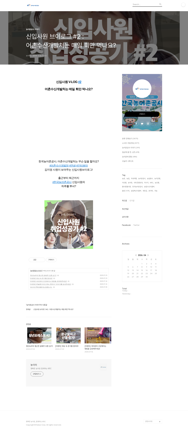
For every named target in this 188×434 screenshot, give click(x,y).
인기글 (132, 201)
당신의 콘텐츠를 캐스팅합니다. (41, 287)
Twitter (136, 225)
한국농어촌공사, (137, 187)
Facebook (126, 225)
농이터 (34, 364)
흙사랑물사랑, (126, 187)
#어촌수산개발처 (59, 165)
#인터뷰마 (82, 165)
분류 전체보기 (130, 138)
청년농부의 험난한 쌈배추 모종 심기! (43, 275)
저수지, (146, 183)
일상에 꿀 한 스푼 (130, 152)
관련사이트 (149, 421)
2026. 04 (142, 255)
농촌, (123, 179)
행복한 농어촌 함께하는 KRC (41, 368)
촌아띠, (151, 191)
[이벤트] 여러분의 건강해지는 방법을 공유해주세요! (48, 281)
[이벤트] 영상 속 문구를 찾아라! (41, 278)
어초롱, (124, 183)
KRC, (152, 183)
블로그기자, (126, 191)
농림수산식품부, (149, 187)
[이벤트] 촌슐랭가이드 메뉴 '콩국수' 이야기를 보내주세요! (50, 284)
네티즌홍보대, (138, 183)
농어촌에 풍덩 (129, 157)
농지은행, (157, 179)
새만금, (145, 191)
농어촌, (130, 183)
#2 (79, 82)
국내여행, (134, 179)
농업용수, (150, 179)
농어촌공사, (142, 179)
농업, (128, 179)
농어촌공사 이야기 (36, 271)
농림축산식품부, (136, 191)
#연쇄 (72, 165)
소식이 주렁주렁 (130, 143)
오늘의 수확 (127, 161)
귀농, (156, 191)
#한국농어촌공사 (62, 182)
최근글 (124, 201)
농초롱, (157, 183)
